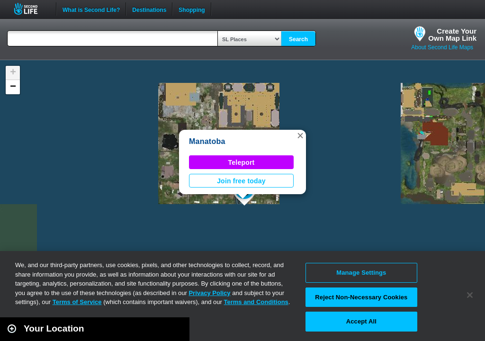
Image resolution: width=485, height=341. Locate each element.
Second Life (31, 8)
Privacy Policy (209, 292)
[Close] (469, 295)
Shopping (192, 9)
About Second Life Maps (442, 47)
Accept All (361, 321)
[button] (300, 135)
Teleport (241, 162)
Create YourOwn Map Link (452, 34)
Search (298, 39)
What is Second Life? (91, 9)
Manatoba (207, 141)
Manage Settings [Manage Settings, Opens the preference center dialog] (361, 272)
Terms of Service (77, 301)
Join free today (241, 181)
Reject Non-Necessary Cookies (361, 297)
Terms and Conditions (256, 301)
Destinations (149, 9)
